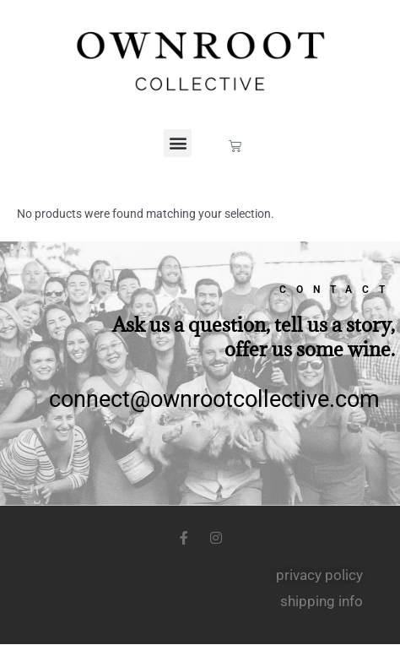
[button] (178, 143)
